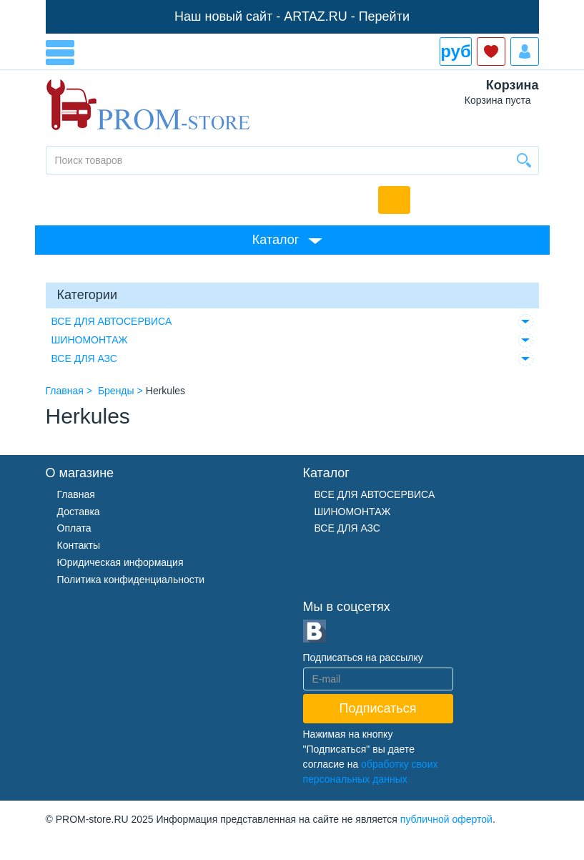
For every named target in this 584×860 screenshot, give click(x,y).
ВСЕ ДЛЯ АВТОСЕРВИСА (111, 321)
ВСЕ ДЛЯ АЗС (84, 358)
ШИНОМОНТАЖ (89, 340)
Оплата (74, 528)
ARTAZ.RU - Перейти (347, 16)
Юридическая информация (120, 562)
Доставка (78, 511)
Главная (76, 494)
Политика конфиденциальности (131, 579)
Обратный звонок (394, 200)
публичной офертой (446, 819)
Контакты (78, 545)
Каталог (275, 240)
